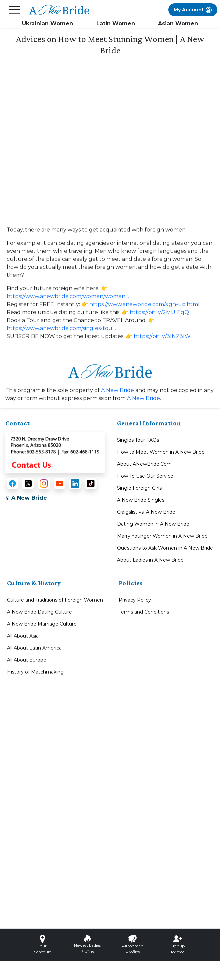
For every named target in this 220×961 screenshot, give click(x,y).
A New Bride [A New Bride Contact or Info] (143, 398)
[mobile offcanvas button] (14, 10)
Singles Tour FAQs (138, 440)
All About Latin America (34, 648)
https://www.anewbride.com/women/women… (68, 296)
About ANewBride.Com (144, 464)
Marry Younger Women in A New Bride (162, 536)
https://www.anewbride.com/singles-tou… (61, 328)
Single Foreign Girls (139, 488)
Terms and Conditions (144, 612)
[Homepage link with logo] (110, 371)
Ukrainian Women (47, 23)
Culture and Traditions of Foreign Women (55, 600)
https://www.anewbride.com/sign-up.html (144, 304)
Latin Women (115, 23)
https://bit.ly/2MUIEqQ (159, 312)
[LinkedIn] (75, 483)
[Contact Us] (55, 452)
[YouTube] (59, 483)
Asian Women (178, 23)
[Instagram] (44, 483)
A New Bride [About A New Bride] (117, 390)
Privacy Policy (135, 600)
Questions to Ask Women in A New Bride (165, 548)
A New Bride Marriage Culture (42, 624)
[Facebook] (12, 483)
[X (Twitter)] (28, 483)
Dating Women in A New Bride (153, 524)
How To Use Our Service (145, 476)
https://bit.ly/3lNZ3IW (162, 336)
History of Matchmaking (35, 672)
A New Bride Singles (140, 500)
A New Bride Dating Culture (39, 612)
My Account (193, 10)
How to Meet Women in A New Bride (161, 452)
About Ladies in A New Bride (150, 560)
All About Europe (26, 660)
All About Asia (23, 636)
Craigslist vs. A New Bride (146, 512)
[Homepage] (59, 10)
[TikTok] (91, 483)
